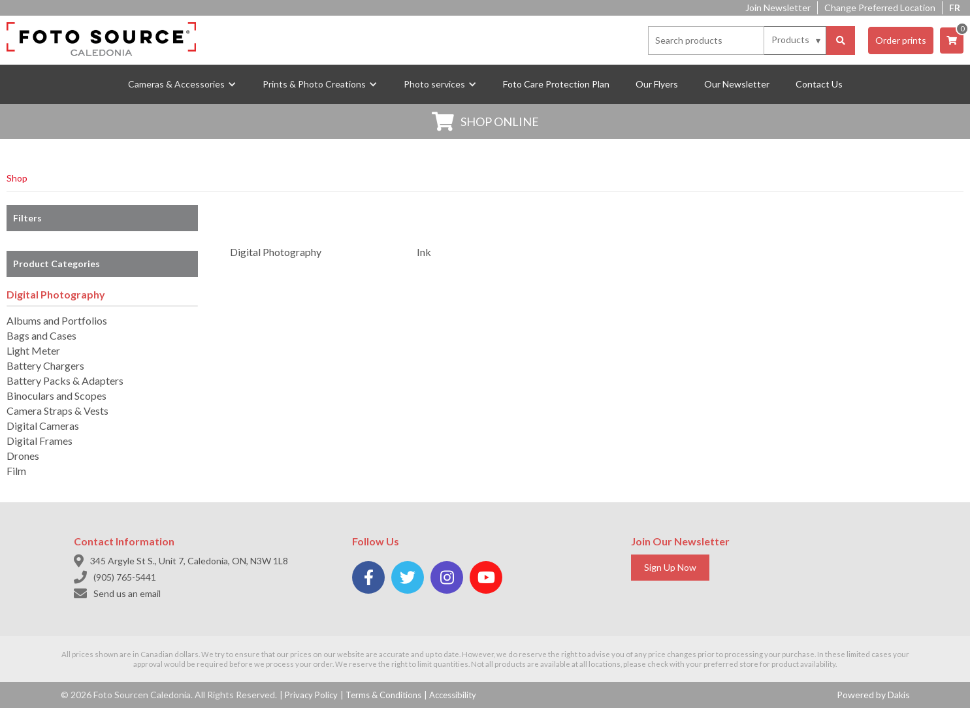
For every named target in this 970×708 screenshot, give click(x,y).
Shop (17, 178)
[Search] (840, 40)
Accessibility (452, 695)
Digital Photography (56, 294)
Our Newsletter (736, 83)
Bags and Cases (41, 335)
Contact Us (819, 83)
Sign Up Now (670, 567)
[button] (182, 84)
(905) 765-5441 (124, 577)
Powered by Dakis (873, 694)
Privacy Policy (311, 695)
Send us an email (127, 593)
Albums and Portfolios (57, 320)
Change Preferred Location (879, 7)
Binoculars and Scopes (56, 395)
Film (16, 470)
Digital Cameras (43, 425)
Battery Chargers (45, 365)
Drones (23, 455)
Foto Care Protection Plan (556, 83)
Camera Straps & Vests (57, 410)
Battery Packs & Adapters (65, 380)
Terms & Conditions (383, 695)
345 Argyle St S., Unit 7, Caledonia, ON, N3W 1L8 (189, 560)
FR (954, 7)
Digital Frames (40, 440)
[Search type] (797, 39)
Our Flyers (657, 83)
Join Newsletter (778, 7)
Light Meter (33, 350)
